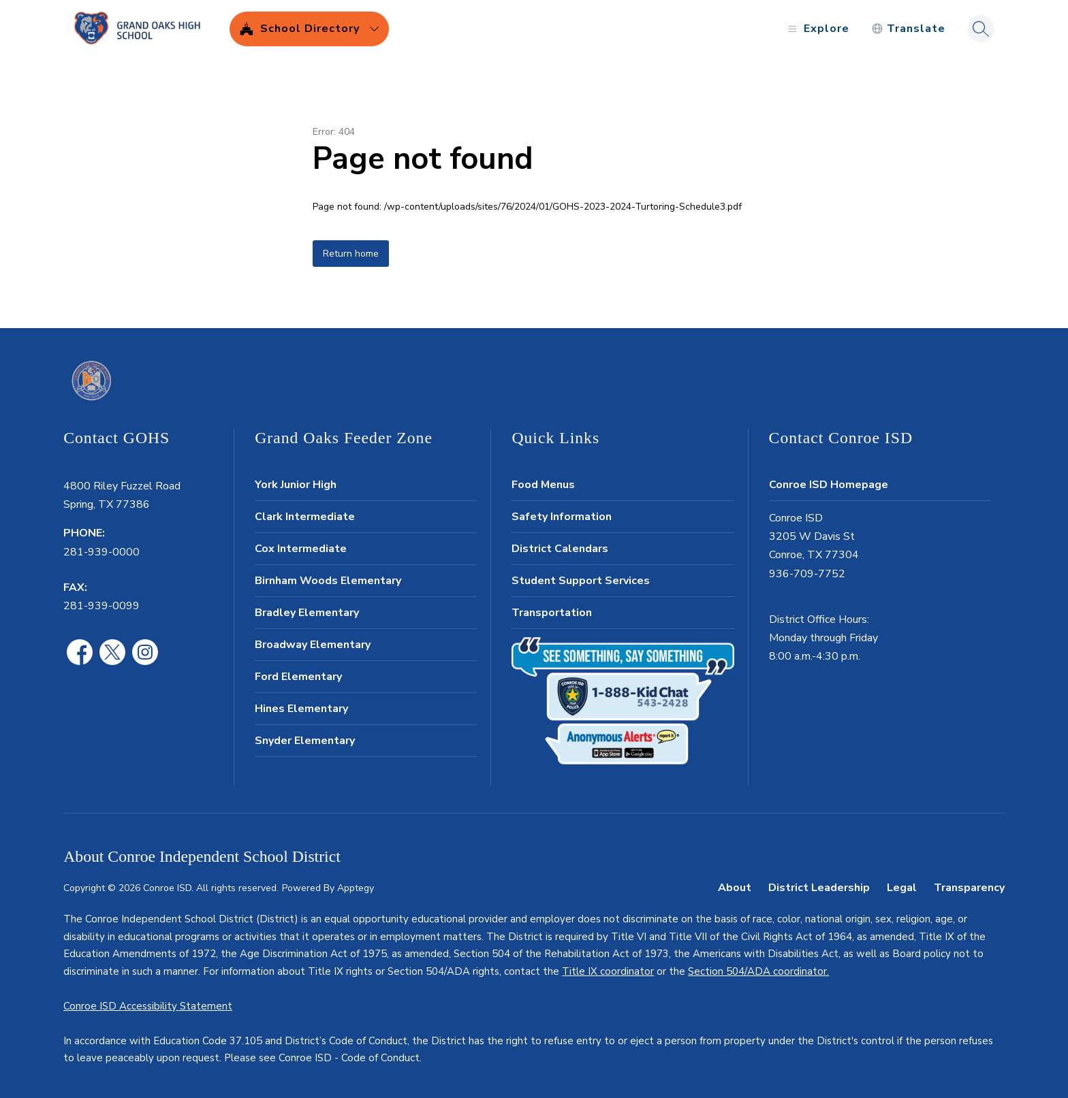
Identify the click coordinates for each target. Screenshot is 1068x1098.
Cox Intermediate (301, 548)
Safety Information (562, 516)
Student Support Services (581, 580)
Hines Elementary (301, 708)
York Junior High (295, 484)
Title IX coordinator (608, 971)
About (734, 887)
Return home (351, 253)
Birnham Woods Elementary (328, 580)
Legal (902, 887)
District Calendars (560, 548)
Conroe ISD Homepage (828, 484)
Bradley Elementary (307, 612)
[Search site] (980, 28)
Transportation (552, 612)
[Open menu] (817, 28)
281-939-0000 (101, 552)
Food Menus (543, 484)
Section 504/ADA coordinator (757, 971)
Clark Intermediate (305, 516)
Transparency (969, 887)
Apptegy (355, 888)
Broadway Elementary (313, 644)
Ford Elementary (298, 676)
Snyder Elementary (305, 740)
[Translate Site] (908, 28)
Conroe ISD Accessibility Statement (147, 1006)
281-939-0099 (101, 605)
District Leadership (819, 887)
